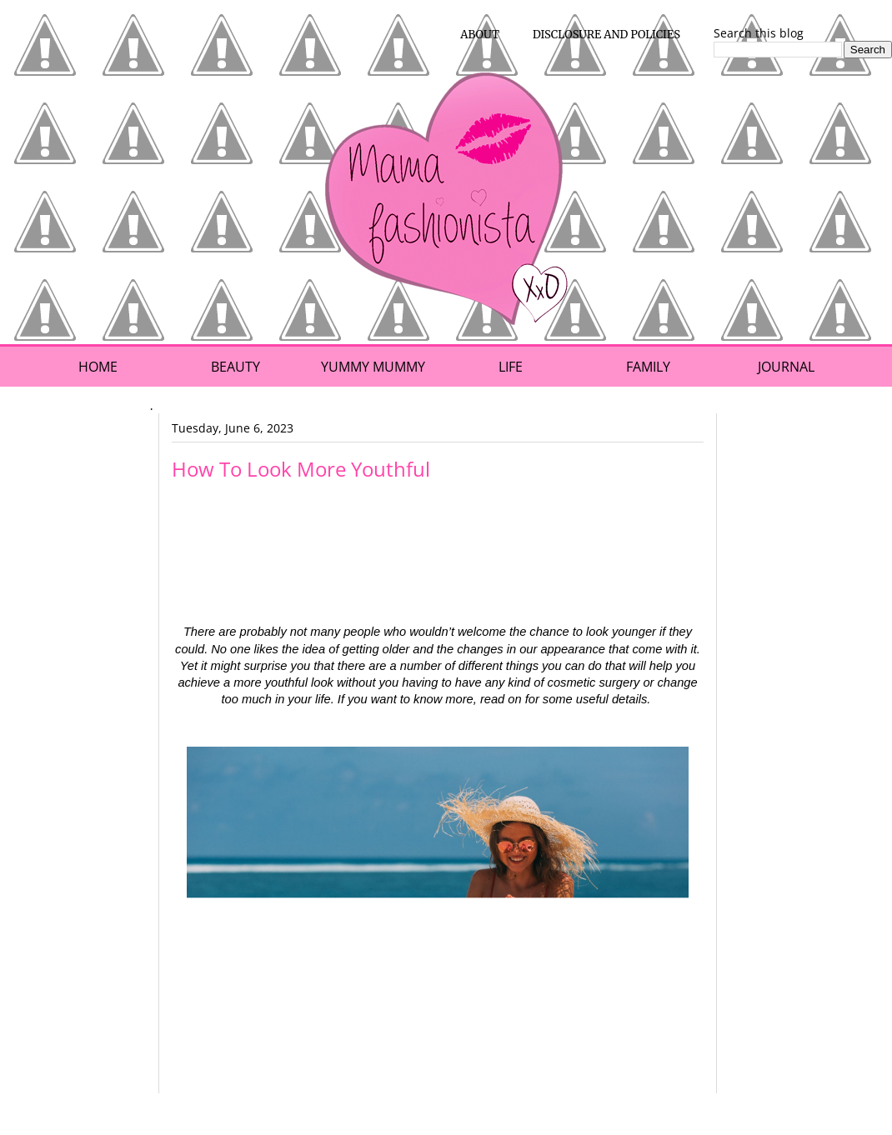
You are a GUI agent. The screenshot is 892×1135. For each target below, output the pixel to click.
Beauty (235, 367)
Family (648, 367)
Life (511, 367)
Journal (786, 367)
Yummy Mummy (373, 367)
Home (98, 367)
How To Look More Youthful (301, 468)
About (479, 35)
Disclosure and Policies (606, 35)
